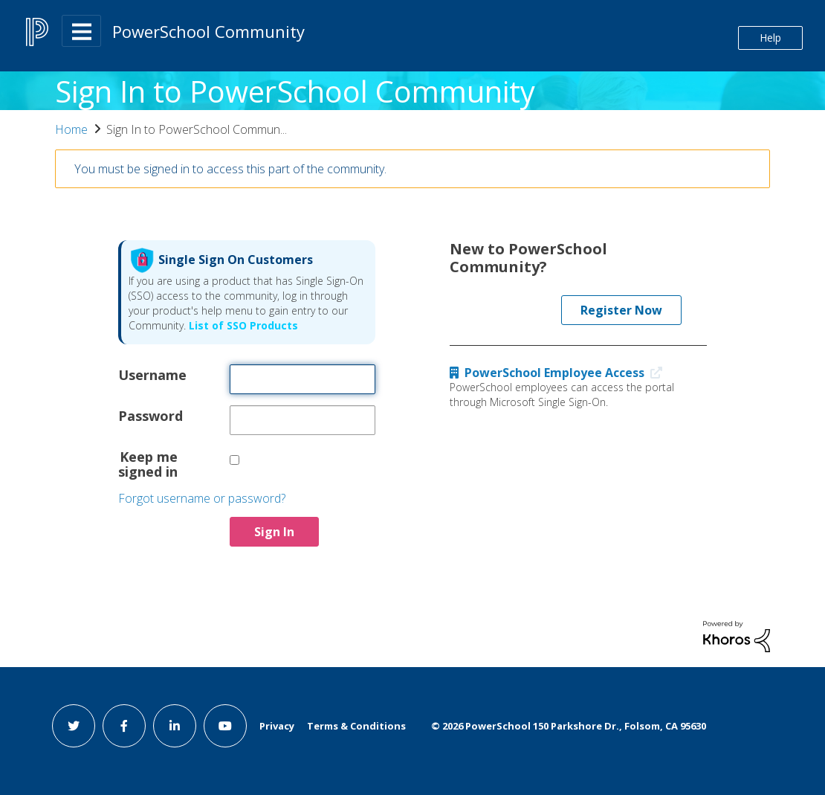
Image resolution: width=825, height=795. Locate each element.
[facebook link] (124, 725)
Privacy (276, 726)
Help (770, 37)
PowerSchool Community (208, 31)
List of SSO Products (242, 325)
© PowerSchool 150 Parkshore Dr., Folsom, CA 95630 (568, 726)
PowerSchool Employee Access (559, 372)
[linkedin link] (174, 725)
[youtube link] (225, 725)
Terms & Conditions (356, 726)
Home (71, 129)
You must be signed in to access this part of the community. (230, 168)
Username (148, 374)
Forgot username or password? (201, 498)
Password (148, 415)
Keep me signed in (148, 463)
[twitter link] (73, 725)
